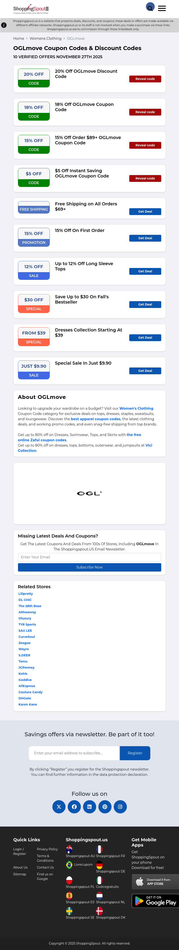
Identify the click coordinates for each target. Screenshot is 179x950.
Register (135, 753)
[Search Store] (150, 6)
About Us (20, 867)
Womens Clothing (45, 38)
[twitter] (59, 806)
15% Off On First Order (80, 230)
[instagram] (120, 806)
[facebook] (74, 806)
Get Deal (145, 212)
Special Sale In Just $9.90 (83, 363)
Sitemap (19, 874)
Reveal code (145, 79)
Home (18, 38)
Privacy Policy (47, 849)
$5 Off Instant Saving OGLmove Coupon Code (82, 173)
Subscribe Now (89, 567)
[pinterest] (105, 806)
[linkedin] (89, 806)
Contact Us (45, 867)
